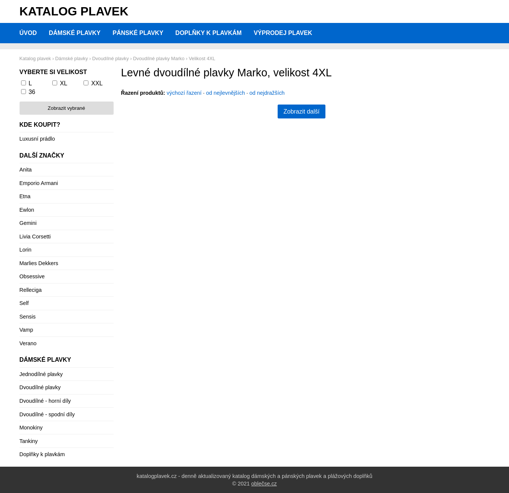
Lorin (26, 250)
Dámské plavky (75, 33)
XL (63, 83)
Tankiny (29, 441)
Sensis (28, 317)
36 (32, 92)
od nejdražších (267, 93)
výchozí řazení (184, 93)
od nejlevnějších (225, 93)
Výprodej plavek (283, 33)
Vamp (26, 330)
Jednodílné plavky (41, 374)
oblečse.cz (264, 484)
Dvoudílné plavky (40, 387)
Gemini (28, 223)
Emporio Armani (39, 183)
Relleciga (31, 290)
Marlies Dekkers (39, 263)
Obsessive (32, 276)
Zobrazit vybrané (66, 108)
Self (24, 303)
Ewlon (27, 210)
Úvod (28, 33)
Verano (28, 343)
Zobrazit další (301, 111)
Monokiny (31, 428)
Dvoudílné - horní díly (45, 401)
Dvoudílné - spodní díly (47, 414)
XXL (97, 83)
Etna (25, 196)
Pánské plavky (137, 33)
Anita (26, 170)
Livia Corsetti (35, 237)
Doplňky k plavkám (208, 33)
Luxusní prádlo (37, 139)
